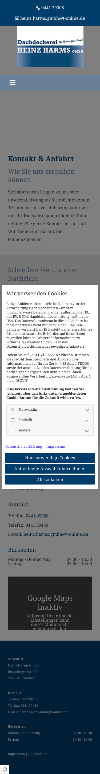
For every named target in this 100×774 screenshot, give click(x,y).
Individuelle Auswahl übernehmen (50, 468)
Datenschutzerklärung (23, 446)
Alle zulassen (50, 479)
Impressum (55, 446)
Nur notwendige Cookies (50, 457)
